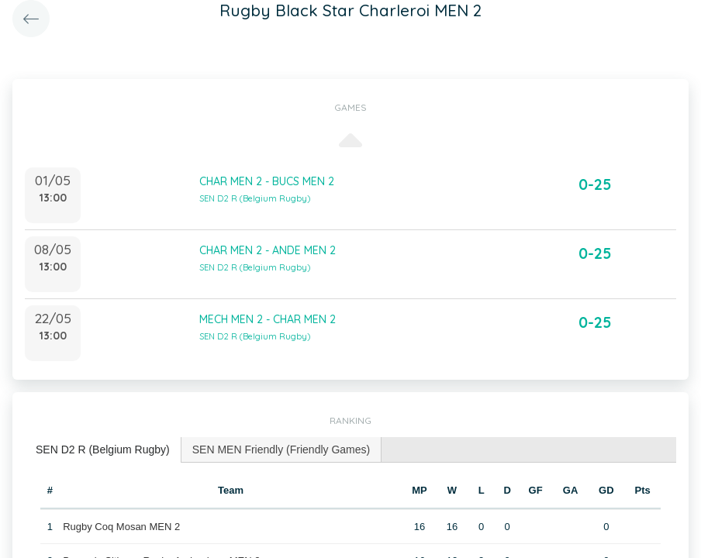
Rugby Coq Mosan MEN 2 (121, 526)
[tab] (103, 450)
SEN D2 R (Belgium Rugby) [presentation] (103, 449)
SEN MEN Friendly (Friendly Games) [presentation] (281, 449)
